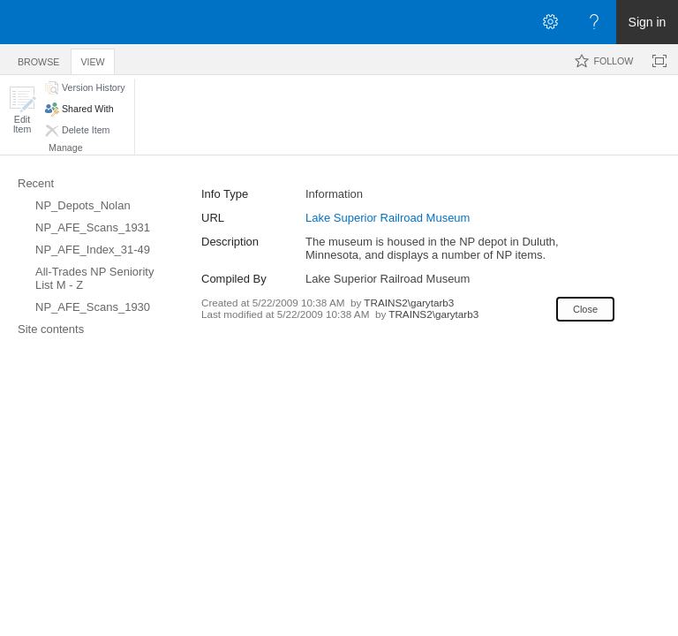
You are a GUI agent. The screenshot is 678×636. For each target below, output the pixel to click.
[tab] (38, 58)
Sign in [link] (648, 22)
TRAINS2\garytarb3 (409, 302)
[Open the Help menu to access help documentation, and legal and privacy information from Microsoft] (594, 22)
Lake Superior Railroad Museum (387, 217)
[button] (22, 110)
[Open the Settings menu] (550, 22)
